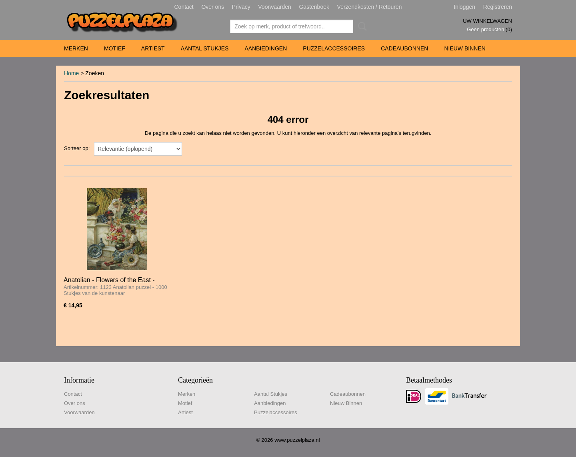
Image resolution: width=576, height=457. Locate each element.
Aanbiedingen (265, 48)
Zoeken (361, 26)
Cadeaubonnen (404, 48)
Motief (114, 48)
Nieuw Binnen (464, 48)
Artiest (153, 48)
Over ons (212, 7)
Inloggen (464, 7)
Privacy (241, 7)
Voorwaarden (274, 7)
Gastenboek (314, 7)
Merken (76, 48)
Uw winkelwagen (487, 21)
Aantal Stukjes (205, 48)
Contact (184, 7)
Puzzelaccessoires (334, 48)
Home (71, 73)
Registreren (497, 7)
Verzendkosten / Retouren (369, 7)
